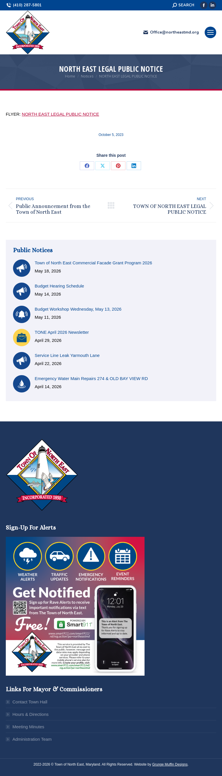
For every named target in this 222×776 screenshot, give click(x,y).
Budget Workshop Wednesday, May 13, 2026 (78, 309)
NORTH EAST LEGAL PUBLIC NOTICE (60, 114)
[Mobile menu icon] (210, 32)
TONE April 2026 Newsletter (62, 332)
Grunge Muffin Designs (170, 764)
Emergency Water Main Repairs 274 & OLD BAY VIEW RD (91, 378)
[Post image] (21, 268)
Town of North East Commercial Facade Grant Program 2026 (93, 262)
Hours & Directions (30, 714)
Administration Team (32, 739)
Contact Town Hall (29, 701)
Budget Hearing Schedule (59, 285)
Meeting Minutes (28, 726)
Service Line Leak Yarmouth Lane (67, 355)
